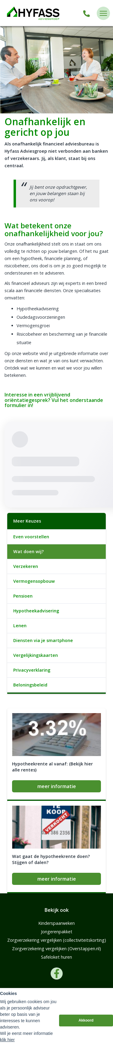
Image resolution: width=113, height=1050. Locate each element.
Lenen (20, 625)
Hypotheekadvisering (36, 611)
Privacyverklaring (31, 670)
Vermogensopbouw (34, 581)
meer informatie (56, 786)
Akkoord (86, 1020)
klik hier (7, 1039)
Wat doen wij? (28, 551)
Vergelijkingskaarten (35, 655)
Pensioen (23, 596)
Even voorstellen (31, 537)
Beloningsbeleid (30, 685)
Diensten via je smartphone (43, 640)
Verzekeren (25, 566)
